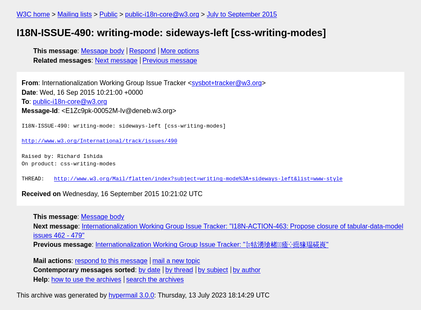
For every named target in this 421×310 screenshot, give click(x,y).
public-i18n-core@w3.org (162, 14)
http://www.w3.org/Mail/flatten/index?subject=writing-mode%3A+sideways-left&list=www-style (198, 179)
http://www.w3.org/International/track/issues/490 (99, 141)
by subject (213, 269)
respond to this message (111, 260)
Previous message (170, 60)
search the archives (155, 279)
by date (149, 269)
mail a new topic (176, 260)
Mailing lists (74, 14)
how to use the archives (86, 279)
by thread (179, 269)
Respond (142, 50)
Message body (102, 50)
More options (180, 50)
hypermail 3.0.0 (131, 295)
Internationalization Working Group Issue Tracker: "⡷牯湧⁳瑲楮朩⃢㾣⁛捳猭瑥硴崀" (211, 244)
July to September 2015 (242, 14)
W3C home (33, 14)
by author (247, 269)
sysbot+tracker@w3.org (227, 82)
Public (108, 14)
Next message (116, 60)
